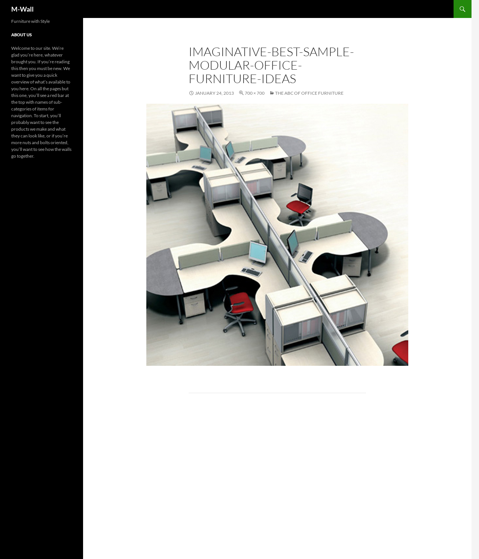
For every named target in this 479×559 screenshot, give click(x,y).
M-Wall (22, 9)
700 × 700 (255, 93)
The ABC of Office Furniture (309, 93)
